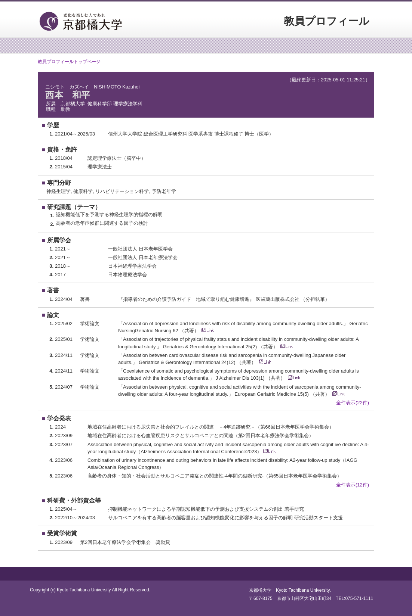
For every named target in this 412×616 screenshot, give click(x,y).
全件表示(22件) (352, 402)
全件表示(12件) (352, 485)
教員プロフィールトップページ (69, 61)
